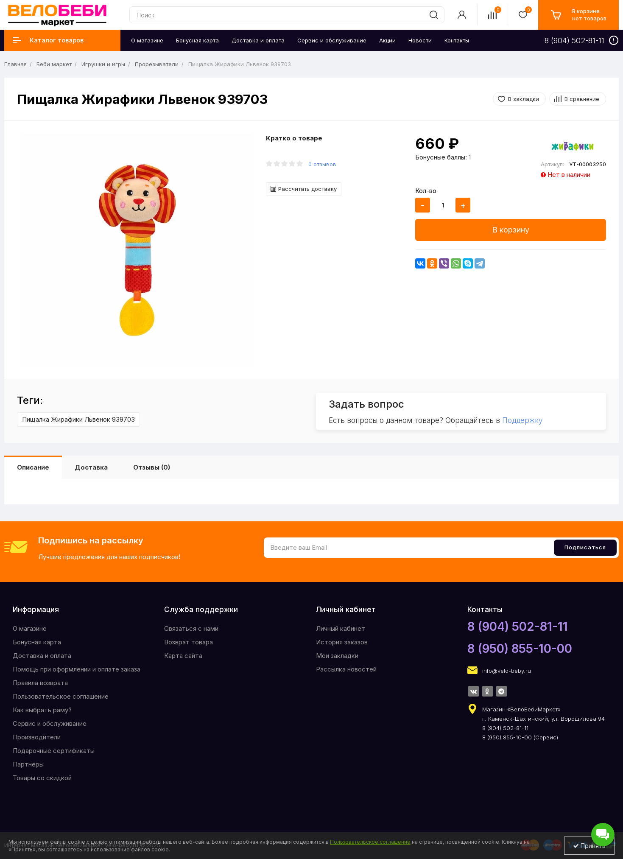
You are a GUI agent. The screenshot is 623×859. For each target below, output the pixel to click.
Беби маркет (54, 64)
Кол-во (425, 191)
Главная (15, 64)
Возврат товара (188, 642)
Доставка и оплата (42, 656)
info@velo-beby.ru (506, 670)
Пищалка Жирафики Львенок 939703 (78, 419)
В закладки (523, 98)
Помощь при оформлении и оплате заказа (76, 669)
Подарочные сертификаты (54, 751)
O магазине (30, 628)
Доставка (91, 467)
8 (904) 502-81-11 (517, 626)
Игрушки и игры (103, 64)
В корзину (510, 229)
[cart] (578, 15)
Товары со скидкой (42, 778)
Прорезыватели (157, 64)
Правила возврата (40, 683)
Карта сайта (183, 656)
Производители (37, 737)
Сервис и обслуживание (50, 723)
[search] (433, 14)
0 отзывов (322, 164)
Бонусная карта (37, 642)
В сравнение (581, 98)
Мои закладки (337, 656)
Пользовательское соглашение (61, 696)
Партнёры (28, 764)
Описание (33, 467)
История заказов (342, 642)
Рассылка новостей (346, 669)
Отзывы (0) (151, 467)
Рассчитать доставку (304, 188)
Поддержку (522, 420)
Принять (589, 845)
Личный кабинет (340, 628)
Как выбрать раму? (42, 710)
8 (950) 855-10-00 (519, 648)
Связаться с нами (191, 628)
